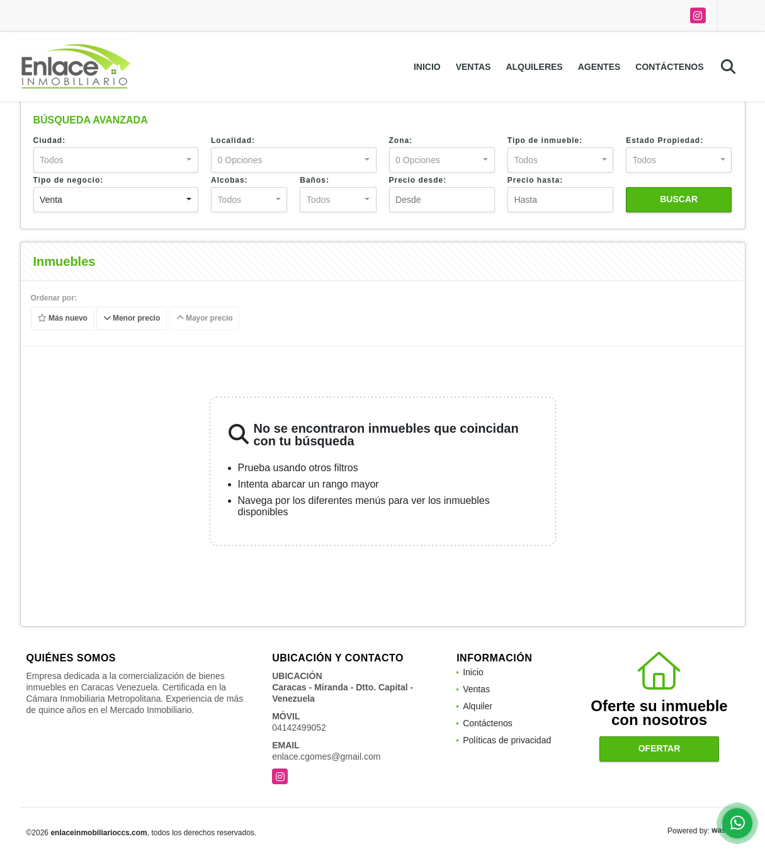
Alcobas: (229, 180)
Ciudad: (49, 140)
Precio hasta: (535, 180)
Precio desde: (418, 180)
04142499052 (299, 727)
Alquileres (534, 67)
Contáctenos (669, 67)
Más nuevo (62, 318)
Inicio (427, 67)
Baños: (314, 180)
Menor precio (132, 318)
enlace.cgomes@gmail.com (326, 756)
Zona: (401, 140)
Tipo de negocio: (68, 180)
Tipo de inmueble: (544, 140)
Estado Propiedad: (664, 140)
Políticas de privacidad (507, 740)
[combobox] (116, 160)
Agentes (599, 67)
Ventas (473, 67)
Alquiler (477, 706)
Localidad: (233, 140)
